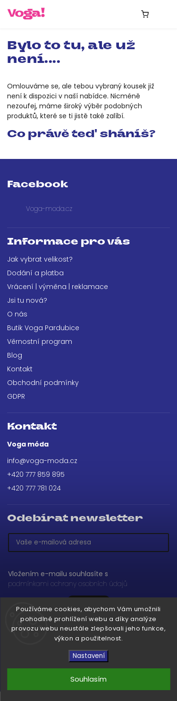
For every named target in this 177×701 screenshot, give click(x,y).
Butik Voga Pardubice (43, 328)
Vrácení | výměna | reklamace (57, 286)
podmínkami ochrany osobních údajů (67, 583)
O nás (17, 314)
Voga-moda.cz (49, 208)
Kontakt (20, 369)
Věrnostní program (39, 341)
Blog (14, 355)
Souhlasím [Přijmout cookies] (88, 679)
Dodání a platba (35, 273)
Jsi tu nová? (27, 300)
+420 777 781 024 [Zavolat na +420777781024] (34, 488)
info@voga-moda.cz (42, 460)
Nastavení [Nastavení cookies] (89, 655)
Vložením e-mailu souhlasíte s (84, 579)
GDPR (16, 396)
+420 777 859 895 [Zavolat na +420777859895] (36, 474)
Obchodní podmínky (43, 382)
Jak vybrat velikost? (40, 259)
